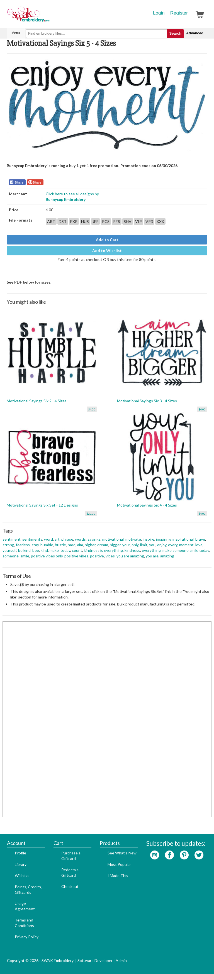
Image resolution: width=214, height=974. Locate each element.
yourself (9, 550)
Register (179, 13)
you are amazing (130, 555)
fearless (23, 544)
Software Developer (95, 960)
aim (80, 544)
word (48, 539)
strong (8, 544)
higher (90, 544)
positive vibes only (47, 555)
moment (186, 544)
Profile (20, 853)
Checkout (70, 886)
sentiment (12, 539)
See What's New (122, 853)
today (65, 550)
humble (46, 544)
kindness (132, 550)
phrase (67, 539)
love (199, 544)
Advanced (194, 33)
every (172, 544)
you (152, 544)
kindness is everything (103, 550)
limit (143, 544)
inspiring (163, 539)
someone (11, 555)
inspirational (183, 539)
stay (35, 544)
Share (19, 182)
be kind (24, 550)
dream (102, 544)
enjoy (161, 544)
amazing (167, 555)
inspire (148, 539)
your (126, 544)
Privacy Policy (26, 936)
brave (200, 539)
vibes (110, 555)
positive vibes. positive (84, 555)
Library (20, 864)
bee (35, 550)
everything (151, 550)
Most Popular (119, 864)
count (77, 550)
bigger (115, 544)
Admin (121, 960)
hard (72, 544)
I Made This (118, 875)
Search (175, 33)
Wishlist (22, 875)
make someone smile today (185, 550)
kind (44, 550)
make (54, 550)
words (80, 539)
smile (24, 555)
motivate (133, 539)
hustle (60, 544)
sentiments (32, 539)
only (135, 544)
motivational (113, 539)
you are (152, 555)
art (57, 539)
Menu (15, 33)
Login (159, 13)
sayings (94, 539)
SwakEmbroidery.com (48, 17)
